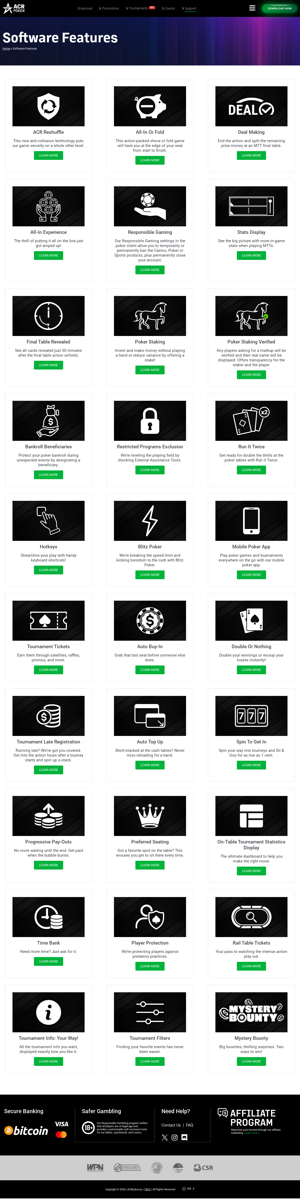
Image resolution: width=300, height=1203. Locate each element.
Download (85, 8)
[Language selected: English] (188, 1188)
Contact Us (171, 1125)
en (189, 1188)
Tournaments (142, 8)
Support (190, 8)
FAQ (189, 1125)
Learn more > (252, 1132)
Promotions (110, 8)
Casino (170, 8)
